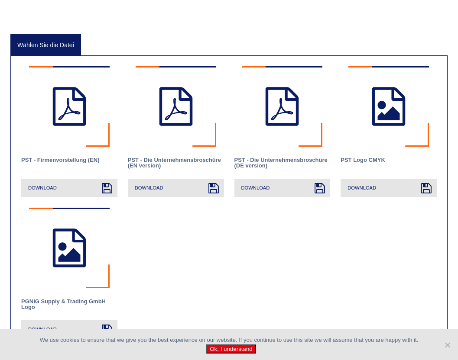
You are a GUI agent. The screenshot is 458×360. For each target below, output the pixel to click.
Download (42, 187)
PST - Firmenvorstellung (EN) (60, 160)
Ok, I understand (231, 349)
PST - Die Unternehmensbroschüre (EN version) (174, 162)
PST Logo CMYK (363, 160)
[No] (447, 345)
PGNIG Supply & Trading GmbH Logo (63, 304)
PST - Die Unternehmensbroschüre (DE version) (281, 162)
